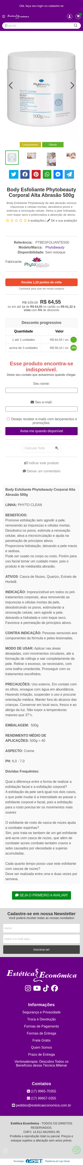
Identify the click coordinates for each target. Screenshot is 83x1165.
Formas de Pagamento (41, 1026)
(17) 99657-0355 (41, 1098)
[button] (10, 85)
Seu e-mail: (41, 402)
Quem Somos (41, 1047)
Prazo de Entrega (41, 1054)
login (40, 5)
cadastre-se (56, 5)
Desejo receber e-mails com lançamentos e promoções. (44, 421)
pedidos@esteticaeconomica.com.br (41, 1105)
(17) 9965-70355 (41, 1091)
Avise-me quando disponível (41, 431)
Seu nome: (41, 383)
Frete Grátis (41, 1040)
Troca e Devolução (41, 1019)
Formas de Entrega (41, 1033)
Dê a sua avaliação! (62, 220)
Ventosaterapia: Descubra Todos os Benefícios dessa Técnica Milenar (41, 1063)
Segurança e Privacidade (41, 1012)
